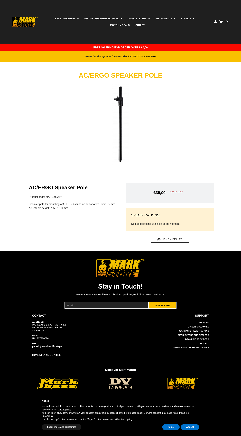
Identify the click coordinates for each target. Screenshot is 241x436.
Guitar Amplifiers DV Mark (103, 18)
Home (88, 56)
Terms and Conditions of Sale (191, 347)
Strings (187, 18)
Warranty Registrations (194, 331)
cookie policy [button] (64, 409)
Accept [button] (190, 427)
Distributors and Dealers (193, 335)
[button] (227, 22)
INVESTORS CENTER (46, 355)
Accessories (120, 56)
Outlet (140, 25)
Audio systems (139, 18)
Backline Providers (197, 339)
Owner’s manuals (198, 327)
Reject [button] (170, 427)
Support (204, 322)
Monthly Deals (120, 25)
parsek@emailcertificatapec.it (48, 346)
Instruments (165, 18)
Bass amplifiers (67, 18)
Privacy (204, 343)
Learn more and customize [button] (61, 427)
